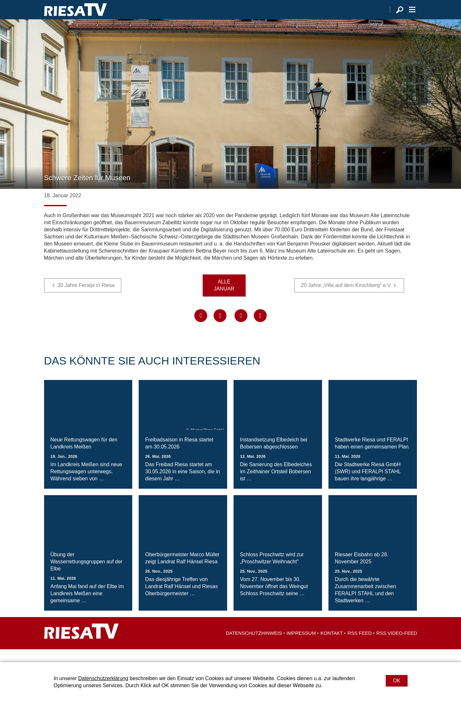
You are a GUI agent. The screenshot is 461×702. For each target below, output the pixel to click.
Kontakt (331, 646)
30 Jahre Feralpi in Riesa (86, 298)
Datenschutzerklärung (103, 678)
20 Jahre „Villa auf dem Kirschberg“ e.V (346, 298)
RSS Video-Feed (396, 646)
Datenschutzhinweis (254, 646)
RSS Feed (359, 646)
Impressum (301, 646)
